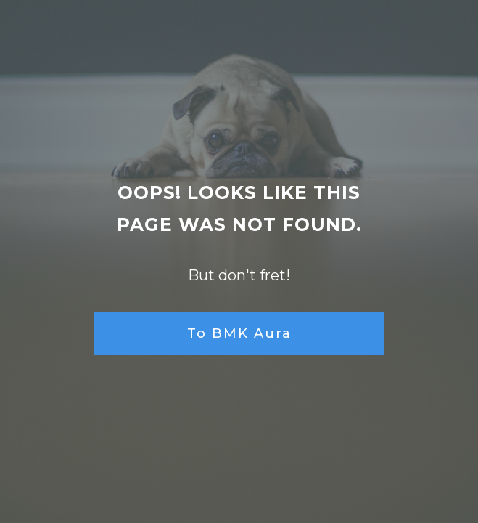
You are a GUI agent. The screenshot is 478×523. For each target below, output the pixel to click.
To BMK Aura (239, 333)
